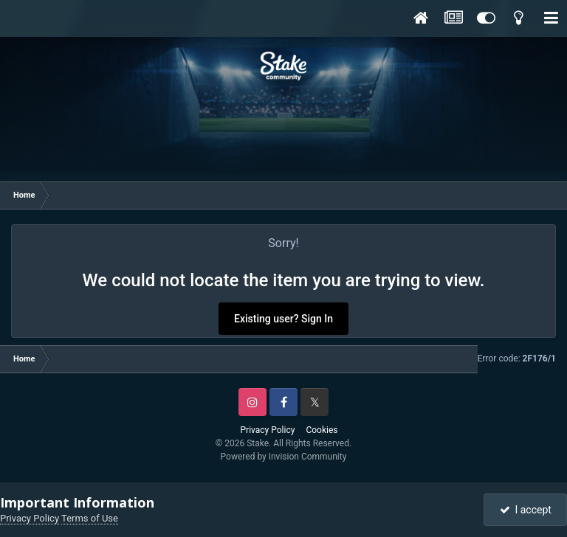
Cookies (321, 430)
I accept (525, 510)
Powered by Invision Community (284, 456)
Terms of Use (89, 518)
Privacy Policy (268, 430)
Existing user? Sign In (283, 319)
